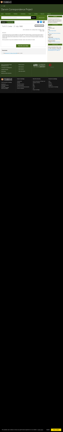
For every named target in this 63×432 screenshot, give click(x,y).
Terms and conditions (4, 88)
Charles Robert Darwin (52, 30)
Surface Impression (8, 73)
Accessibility (3, 86)
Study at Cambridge (20, 78)
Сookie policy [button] (40, 429)
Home (1, 5)
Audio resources (21, 66)
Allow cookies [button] (56, 429)
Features (49, 82)
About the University (36, 78)
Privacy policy (3, 71)
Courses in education (20, 88)
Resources (42, 13)
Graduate (18, 82)
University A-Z (3, 84)
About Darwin (7, 13)
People (30, 13)
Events (34, 86)
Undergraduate (19, 81)
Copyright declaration (4, 69)
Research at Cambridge (52, 78)
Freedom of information (5, 87)
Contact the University (4, 85)
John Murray (58, 33)
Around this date (10, 22)
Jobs (33, 88)
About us (49, 13)
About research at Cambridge (53, 86)
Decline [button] (48, 429)
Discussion (50, 84)
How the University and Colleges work (39, 81)
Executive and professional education (23, 86)
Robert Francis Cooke (52, 33)
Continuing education (20, 85)
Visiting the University (36, 82)
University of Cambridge (6, 67)
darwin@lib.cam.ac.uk (4, 65)
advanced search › (42, 17)
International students (20, 84)
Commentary (23, 13)
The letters (15, 13)
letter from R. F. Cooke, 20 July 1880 (11, 53)
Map (33, 84)
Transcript (3, 22)
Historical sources (21, 64)
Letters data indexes (21, 71)
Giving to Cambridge (36, 89)
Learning (35, 13)
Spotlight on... (50, 85)
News (34, 85)
